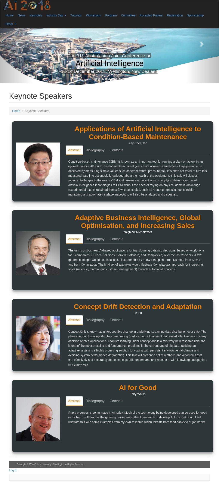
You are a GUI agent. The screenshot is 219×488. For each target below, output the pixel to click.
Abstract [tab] (74, 150)
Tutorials (76, 15)
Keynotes (36, 15)
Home (9, 15)
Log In (13, 470)
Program (111, 15)
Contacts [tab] (116, 150)
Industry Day (56, 15)
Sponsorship (195, 15)
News (21, 15)
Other (11, 24)
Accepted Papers (151, 15)
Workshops (93, 15)
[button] (16, 42)
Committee (128, 15)
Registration (175, 15)
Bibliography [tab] (95, 150)
